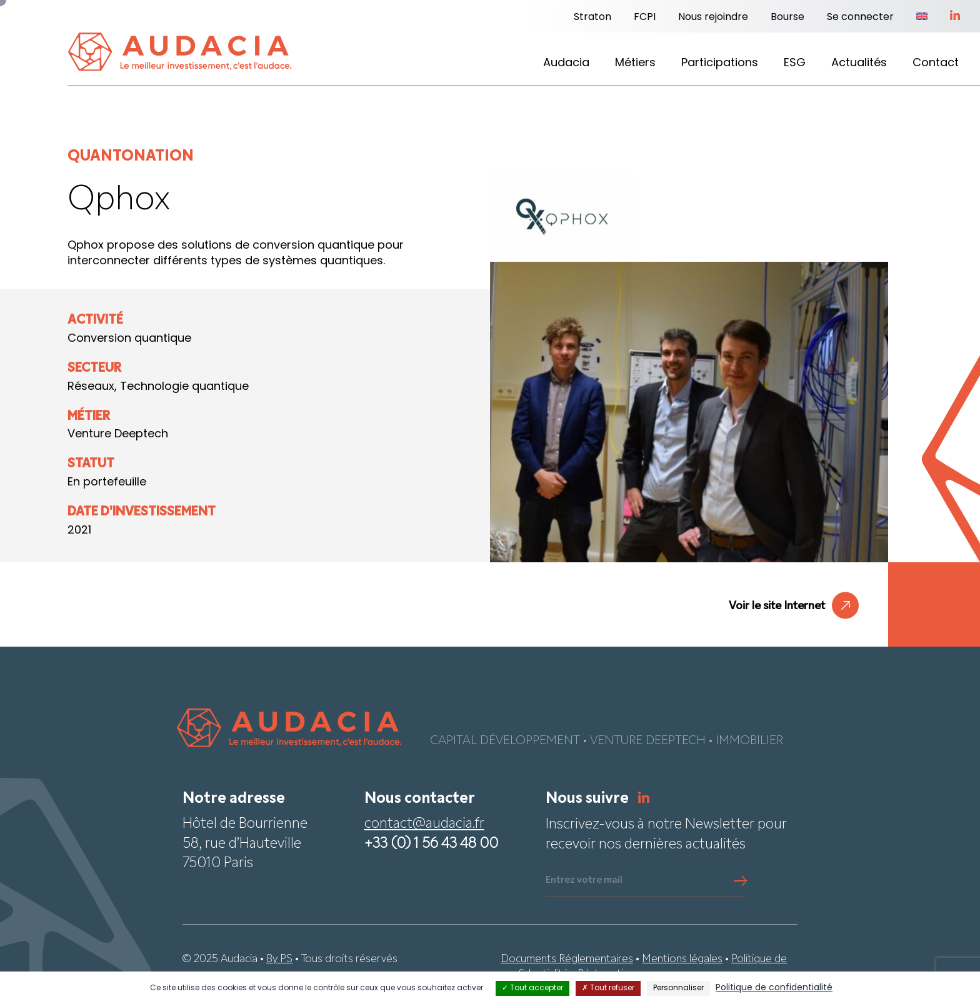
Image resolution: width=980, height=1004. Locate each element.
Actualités (859, 63)
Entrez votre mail (584, 880)
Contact (935, 63)
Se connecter (860, 17)
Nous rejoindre (713, 17)
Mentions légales (682, 959)
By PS (279, 959)
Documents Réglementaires (567, 959)
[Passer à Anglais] (921, 17)
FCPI (645, 17)
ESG (795, 63)
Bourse (787, 17)
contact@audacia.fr (424, 824)
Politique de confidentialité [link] (774, 988)
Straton (592, 17)
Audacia (566, 63)
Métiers (635, 63)
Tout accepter (532, 988)
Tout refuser (608, 988)
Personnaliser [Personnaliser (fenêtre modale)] (678, 988)
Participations (719, 63)
